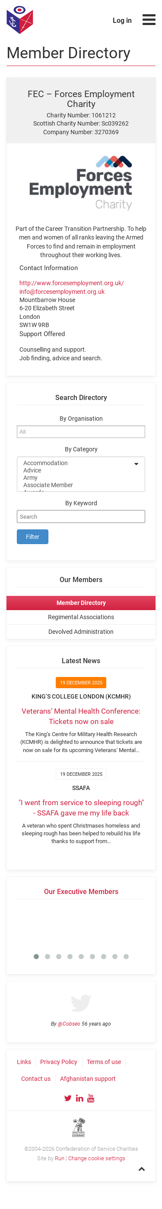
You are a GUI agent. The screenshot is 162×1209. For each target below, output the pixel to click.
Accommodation (75, 463)
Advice (75, 470)
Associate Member (75, 485)
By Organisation (81, 418)
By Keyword (81, 503)
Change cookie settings (96, 1158)
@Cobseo (69, 1024)
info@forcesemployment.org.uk (62, 291)
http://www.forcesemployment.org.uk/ (71, 283)
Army (75, 478)
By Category (81, 449)
